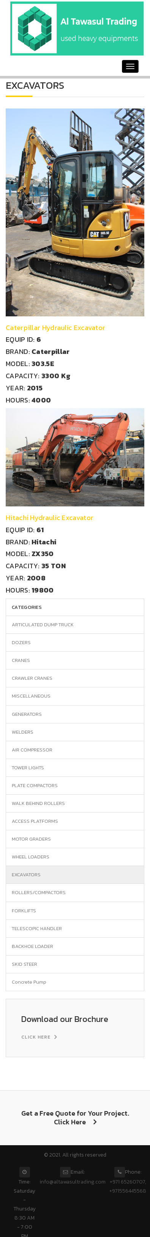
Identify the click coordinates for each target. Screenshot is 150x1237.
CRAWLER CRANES (32, 678)
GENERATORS (27, 714)
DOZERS (21, 642)
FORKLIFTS (24, 910)
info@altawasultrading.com (72, 1182)
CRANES (21, 660)
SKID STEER (24, 964)
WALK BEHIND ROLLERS (38, 803)
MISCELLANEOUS (31, 695)
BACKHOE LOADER (32, 946)
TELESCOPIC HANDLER (37, 928)
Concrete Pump (29, 982)
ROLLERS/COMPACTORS (39, 892)
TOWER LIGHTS (28, 767)
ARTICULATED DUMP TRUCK (43, 624)
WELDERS (22, 732)
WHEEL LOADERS (30, 856)
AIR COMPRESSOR (32, 749)
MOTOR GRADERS (31, 838)
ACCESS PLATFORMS (35, 821)
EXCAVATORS (26, 874)
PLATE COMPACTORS (35, 785)
